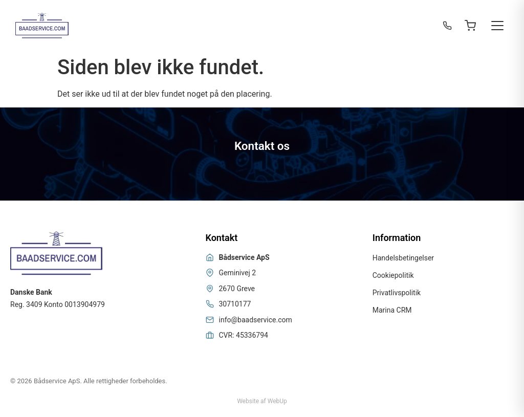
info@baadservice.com (255, 320)
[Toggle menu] (497, 25)
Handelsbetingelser (403, 258)
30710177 (235, 304)
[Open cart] (470, 25)
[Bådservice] (42, 25)
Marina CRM (392, 310)
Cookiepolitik (393, 275)
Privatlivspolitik (397, 293)
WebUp (277, 401)
